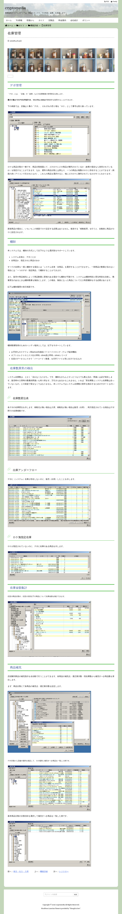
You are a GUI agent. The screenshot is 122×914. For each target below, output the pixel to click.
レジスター (64, 871)
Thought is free (75, 908)
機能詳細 (44, 871)
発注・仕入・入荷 (21, 871)
